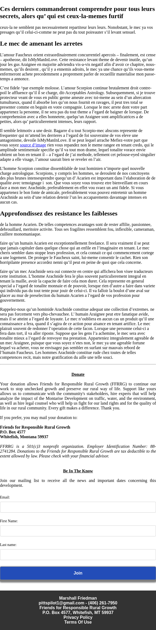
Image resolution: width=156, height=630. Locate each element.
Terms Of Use (78, 622)
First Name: (9, 521)
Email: (5, 497)
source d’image (33, 145)
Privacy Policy (78, 617)
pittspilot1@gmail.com (61, 603)
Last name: (8, 545)
